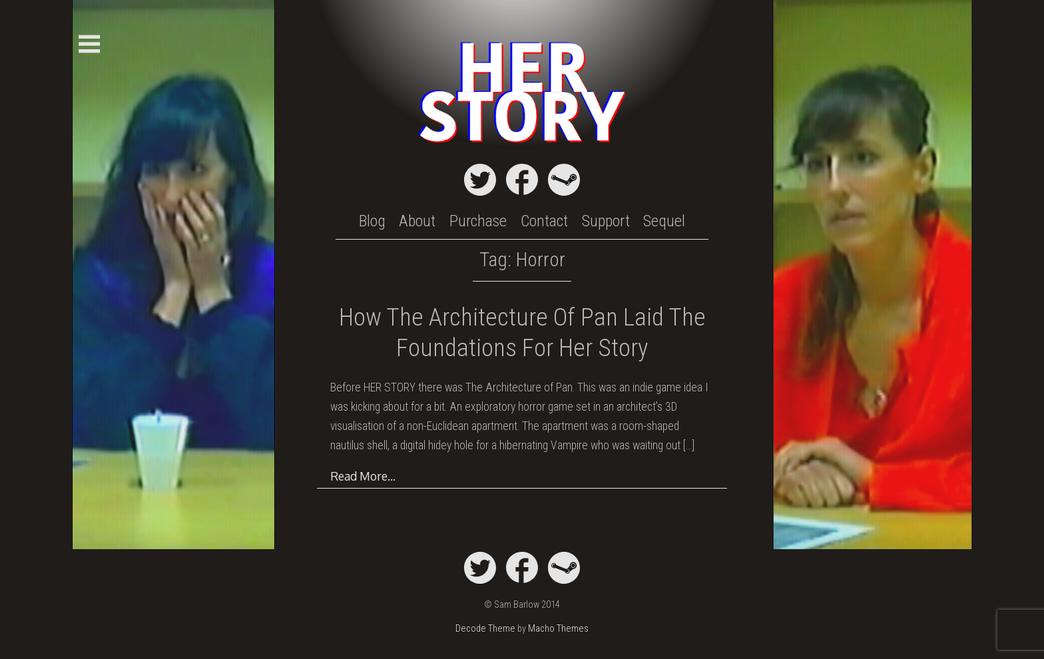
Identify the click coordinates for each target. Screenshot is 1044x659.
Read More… (362, 476)
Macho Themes (558, 628)
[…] (688, 445)
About (417, 221)
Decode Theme (485, 628)
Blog (372, 221)
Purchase (478, 221)
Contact (544, 221)
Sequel (664, 221)
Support (606, 221)
